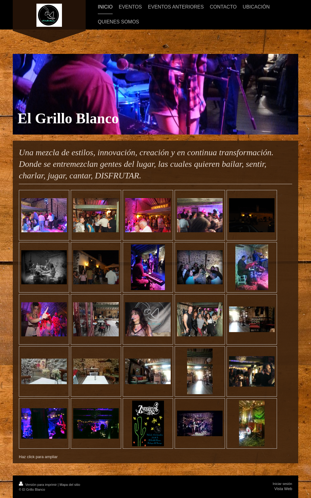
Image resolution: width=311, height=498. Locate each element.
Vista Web (283, 488)
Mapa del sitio (70, 484)
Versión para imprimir (38, 484)
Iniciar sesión (282, 484)
